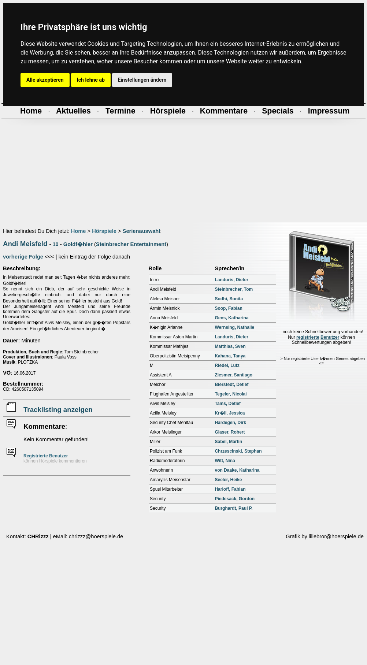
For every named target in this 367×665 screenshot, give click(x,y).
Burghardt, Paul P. (233, 508)
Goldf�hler (78, 244)
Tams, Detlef (227, 403)
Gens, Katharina (231, 317)
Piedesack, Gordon (235, 498)
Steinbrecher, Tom (234, 289)
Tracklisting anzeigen (58, 409)
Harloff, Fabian (230, 489)
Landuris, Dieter (231, 279)
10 (55, 244)
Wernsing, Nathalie (234, 327)
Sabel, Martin (228, 441)
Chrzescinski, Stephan (238, 451)
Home (78, 231)
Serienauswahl (141, 231)
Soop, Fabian (228, 308)
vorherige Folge (23, 257)
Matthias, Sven (230, 346)
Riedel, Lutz (227, 365)
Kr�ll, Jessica (230, 413)
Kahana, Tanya (230, 355)
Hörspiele (104, 231)
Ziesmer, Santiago (233, 375)
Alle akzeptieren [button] (45, 80)
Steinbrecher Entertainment (131, 244)
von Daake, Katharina (237, 470)
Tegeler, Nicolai (230, 394)
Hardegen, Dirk (230, 422)
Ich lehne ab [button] (91, 80)
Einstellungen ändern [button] (142, 80)
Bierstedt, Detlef (231, 384)
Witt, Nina (225, 460)
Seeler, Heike (228, 479)
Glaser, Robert (230, 432)
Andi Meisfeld (25, 244)
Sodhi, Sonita (229, 298)
